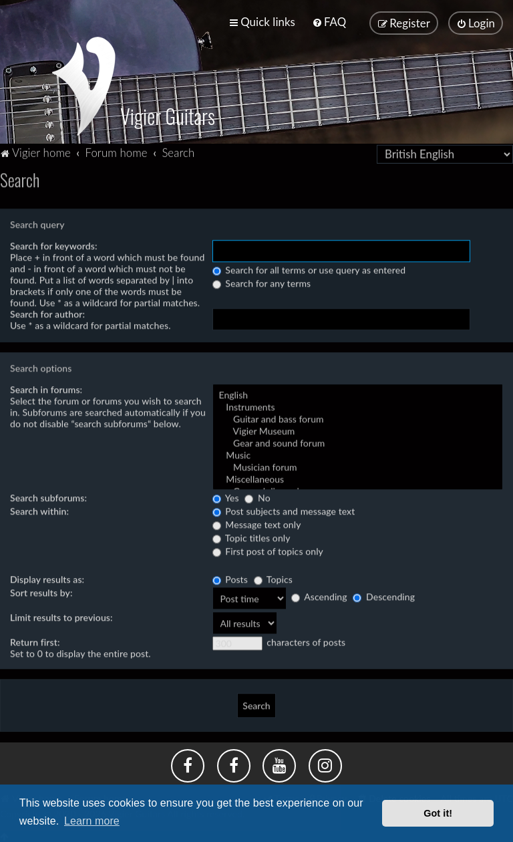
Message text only (256, 521)
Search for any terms (261, 279)
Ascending (319, 593)
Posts (230, 575)
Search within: (39, 507)
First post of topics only (267, 547)
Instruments (358, 404)
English (358, 392)
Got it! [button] (437, 813)
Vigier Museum (358, 428)
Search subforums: (48, 494)
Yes (225, 494)
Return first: (35, 638)
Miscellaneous (358, 476)
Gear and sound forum (358, 440)
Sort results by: (41, 589)
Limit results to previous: (61, 613)
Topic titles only (251, 534)
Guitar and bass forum (358, 416)
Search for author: (47, 310)
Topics (273, 575)
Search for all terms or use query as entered (309, 266)
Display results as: (47, 575)
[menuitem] (329, 21)
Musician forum (358, 464)
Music (358, 452)
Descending (384, 593)
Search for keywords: (54, 242)
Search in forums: (46, 386)
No (257, 494)
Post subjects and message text (283, 507)
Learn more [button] (92, 821)
